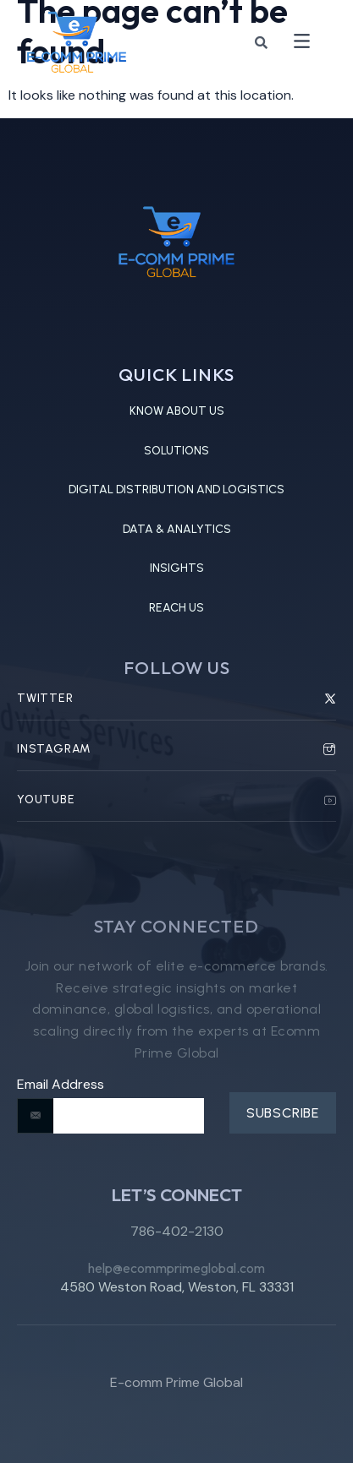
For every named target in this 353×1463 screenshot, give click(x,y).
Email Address (60, 1084)
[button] (301, 42)
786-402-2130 (176, 1241)
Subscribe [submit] (282, 1113)
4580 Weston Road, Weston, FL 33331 (177, 1294)
